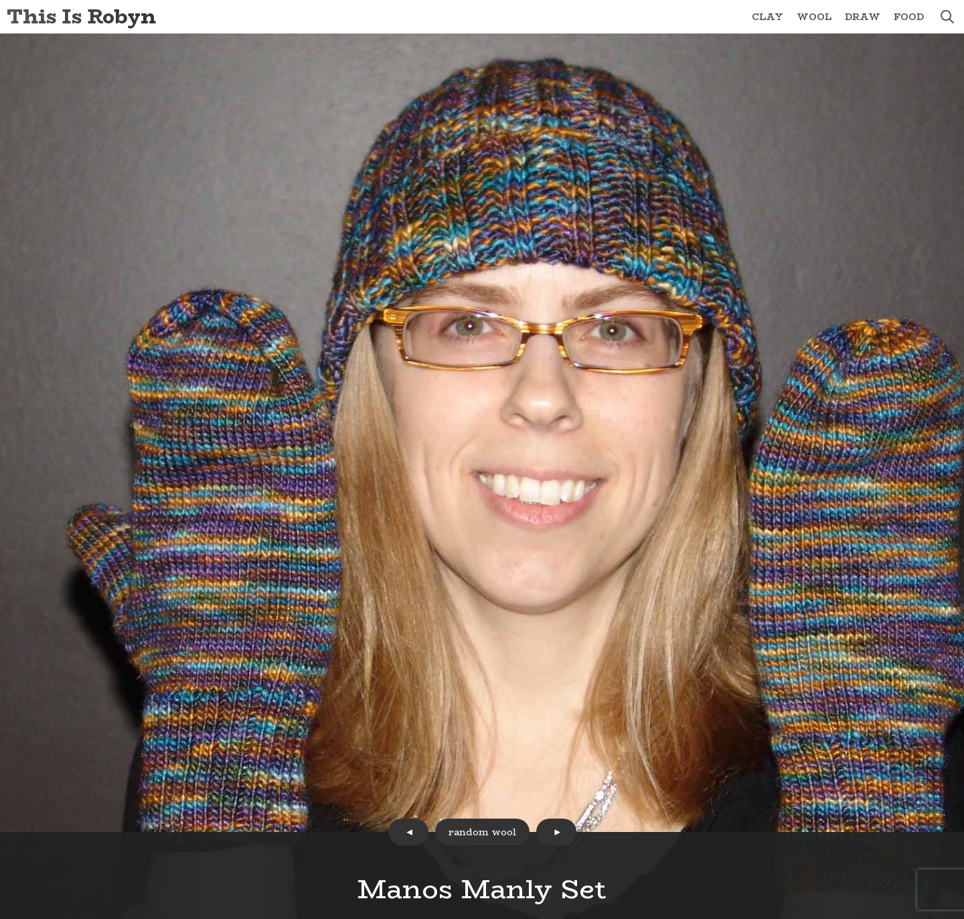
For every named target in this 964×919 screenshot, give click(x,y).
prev (408, 832)
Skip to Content (0, 0)
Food (909, 16)
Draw (862, 16)
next (556, 832)
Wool (814, 16)
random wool (482, 832)
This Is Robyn (81, 16)
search (947, 16)
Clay (767, 16)
